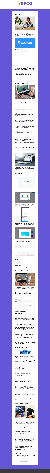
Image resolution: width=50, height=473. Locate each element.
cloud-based (21, 67)
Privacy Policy (26, 7)
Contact (23, 7)
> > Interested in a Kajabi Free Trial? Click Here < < (25, 137)
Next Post (36, 466)
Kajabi (19, 455)
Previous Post (14, 466)
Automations (23, 204)
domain (22, 127)
